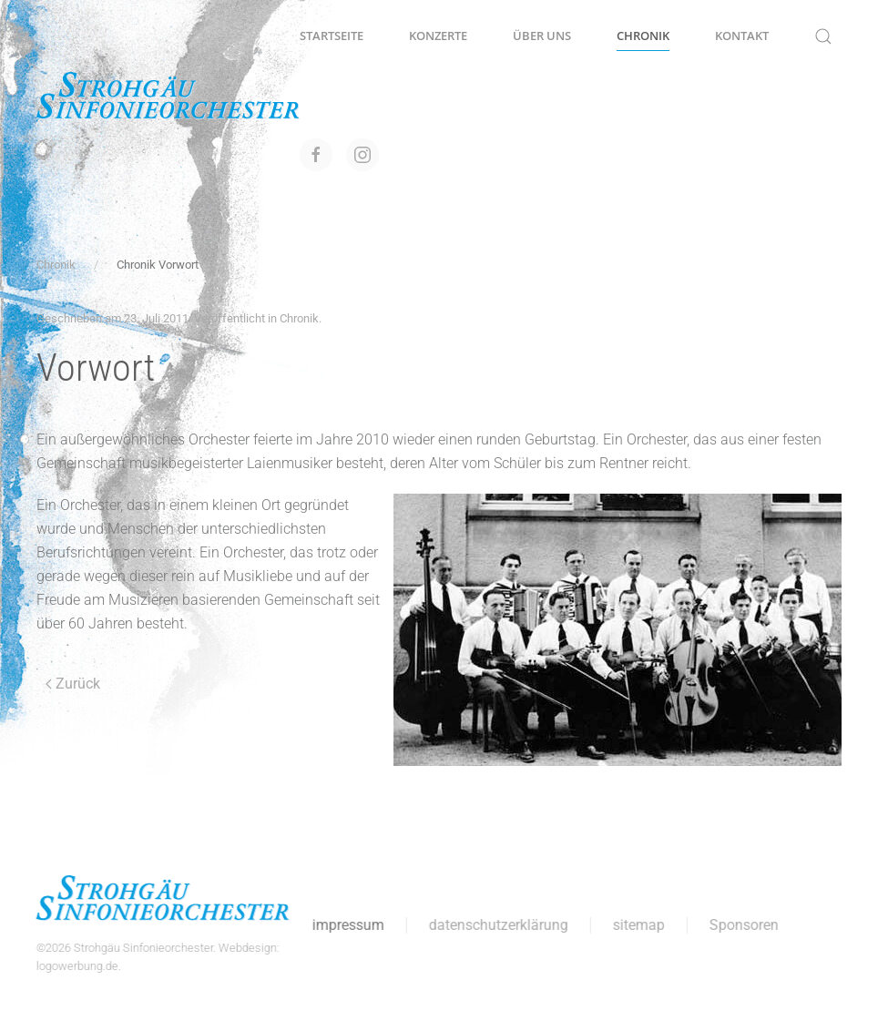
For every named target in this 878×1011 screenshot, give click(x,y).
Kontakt (742, 35)
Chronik (299, 318)
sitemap (636, 925)
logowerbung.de (75, 966)
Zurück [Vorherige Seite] (73, 683)
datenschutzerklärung (496, 925)
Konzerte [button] (438, 35)
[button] (823, 36)
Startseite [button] (331, 35)
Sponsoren (741, 925)
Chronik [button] (643, 35)
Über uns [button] (542, 35)
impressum (346, 925)
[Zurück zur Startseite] (168, 95)
